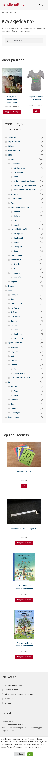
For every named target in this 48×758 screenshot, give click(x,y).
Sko (12, 404)
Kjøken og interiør (15, 343)
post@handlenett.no (16, 725)
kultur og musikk (17, 199)
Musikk (16, 225)
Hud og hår (15, 295)
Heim (6, 12)
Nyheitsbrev (9, 698)
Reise (16, 251)
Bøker (10, 155)
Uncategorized (13, 417)
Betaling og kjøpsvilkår (14, 685)
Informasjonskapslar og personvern (19, 694)
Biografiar (17, 212)
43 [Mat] (11, 146)
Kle (9, 382)
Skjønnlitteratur (16, 260)
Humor (16, 242)
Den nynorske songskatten (11, 98)
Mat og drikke (19, 247)
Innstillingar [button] (19, 754)
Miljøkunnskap (19, 168)
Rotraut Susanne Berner (24, 589)
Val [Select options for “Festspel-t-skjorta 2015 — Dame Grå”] (36, 111)
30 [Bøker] (12, 137)
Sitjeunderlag (19, 338)
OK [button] (30, 754)
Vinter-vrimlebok (24, 586)
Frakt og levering (11, 690)
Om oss (8, 703)
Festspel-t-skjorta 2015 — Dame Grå (36, 98)
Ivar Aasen (15, 194)
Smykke (14, 321)
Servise (14, 365)
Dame (16, 391)
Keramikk (14, 347)
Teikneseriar (15, 273)
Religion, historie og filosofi (24, 181)
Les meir (14, 750)
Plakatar (14, 360)
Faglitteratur (15, 164)
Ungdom (14, 282)
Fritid (10, 290)
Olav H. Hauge (16, 255)
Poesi (16, 177)
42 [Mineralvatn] (14, 142)
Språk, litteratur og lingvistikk (25, 190)
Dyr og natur (18, 234)
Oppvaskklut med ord (24, 472)
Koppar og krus (20, 373)
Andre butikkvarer (15, 151)
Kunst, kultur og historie (20, 207)
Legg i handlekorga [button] (12, 112)
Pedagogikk (18, 172)
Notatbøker (15, 308)
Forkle (16, 330)
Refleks (14, 312)
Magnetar (14, 351)
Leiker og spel (16, 303)
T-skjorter (14, 408)
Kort (12, 299)
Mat (12, 356)
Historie (17, 216)
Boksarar (14, 386)
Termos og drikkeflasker (20, 378)
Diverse (11, 286)
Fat (15, 369)
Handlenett (18, 334)
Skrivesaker (15, 317)
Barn (12, 159)
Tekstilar (14, 325)
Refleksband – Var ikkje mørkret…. (24, 529)
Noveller (17, 264)
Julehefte (17, 277)
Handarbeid (18, 238)
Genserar (14, 400)
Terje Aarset (12, 103)
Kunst (13, 203)
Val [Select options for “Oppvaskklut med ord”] (24, 486)
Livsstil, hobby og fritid (20, 229)
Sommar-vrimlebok (24, 643)
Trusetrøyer (15, 413)
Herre (16, 395)
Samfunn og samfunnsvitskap (25, 185)
